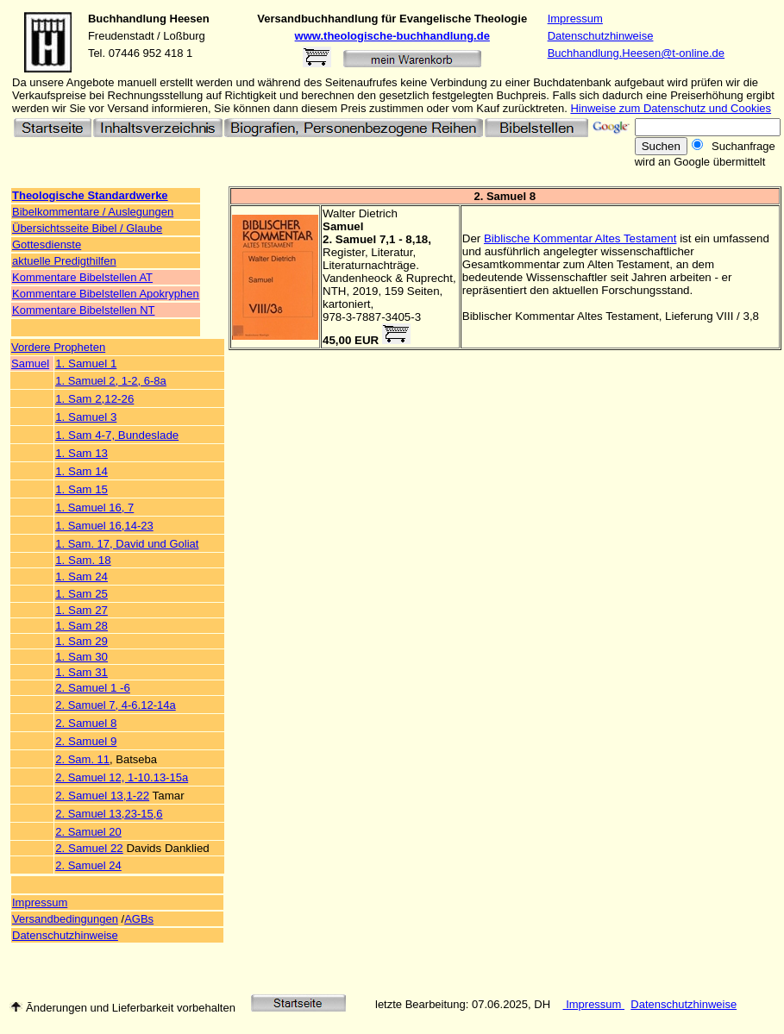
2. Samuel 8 (85, 723)
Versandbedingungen (65, 918)
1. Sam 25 (81, 593)
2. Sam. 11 (82, 759)
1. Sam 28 (81, 625)
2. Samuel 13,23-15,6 (108, 813)
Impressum (575, 18)
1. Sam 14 (81, 471)
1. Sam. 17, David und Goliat (126, 543)
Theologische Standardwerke (90, 195)
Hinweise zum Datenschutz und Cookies (670, 108)
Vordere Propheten (58, 347)
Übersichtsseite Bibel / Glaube (87, 228)
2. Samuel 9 (85, 741)
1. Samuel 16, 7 (94, 507)
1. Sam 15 (81, 489)
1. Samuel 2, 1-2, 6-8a (110, 380)
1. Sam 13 (81, 453)
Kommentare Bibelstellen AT (82, 277)
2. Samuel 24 (88, 865)
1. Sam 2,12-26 (94, 398)
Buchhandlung (127, 18)
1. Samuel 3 (85, 416)
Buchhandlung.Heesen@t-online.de (636, 53)
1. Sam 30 (81, 656)
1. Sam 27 (81, 610)
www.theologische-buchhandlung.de (392, 35)
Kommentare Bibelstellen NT (83, 310)
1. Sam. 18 (82, 560)
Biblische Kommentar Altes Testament (580, 238)
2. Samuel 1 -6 (92, 687)
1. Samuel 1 (85, 363)
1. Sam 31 (81, 672)
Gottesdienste (46, 244)
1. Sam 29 (81, 641)
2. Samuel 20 (88, 831)
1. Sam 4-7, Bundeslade (117, 435)
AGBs (139, 918)
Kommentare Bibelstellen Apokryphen (105, 293)
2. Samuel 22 (89, 848)
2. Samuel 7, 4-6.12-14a (115, 705)
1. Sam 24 (81, 576)
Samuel (30, 363)
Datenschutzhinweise (601, 35)
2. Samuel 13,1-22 (102, 795)
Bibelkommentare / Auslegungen (92, 211)
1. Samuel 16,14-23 (104, 525)
